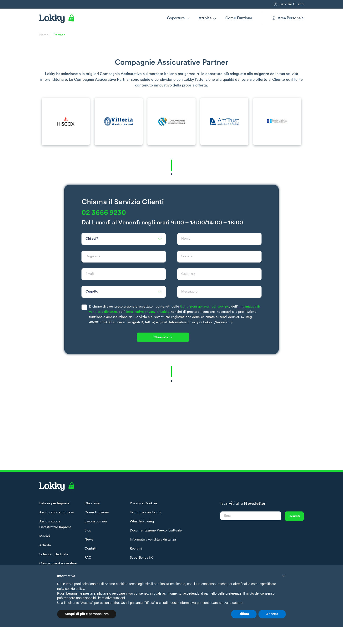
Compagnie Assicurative (58, 563)
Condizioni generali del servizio (204, 316)
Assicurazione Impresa (56, 512)
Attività (205, 18)
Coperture (176, 18)
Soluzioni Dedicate (53, 554)
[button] (283, 576)
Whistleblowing (142, 521)
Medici (44, 536)
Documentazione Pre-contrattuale (156, 530)
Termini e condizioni (145, 512)
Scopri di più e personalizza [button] (87, 614)
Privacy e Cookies (143, 503)
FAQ (88, 557)
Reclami (136, 548)
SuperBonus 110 (141, 557)
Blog (88, 530)
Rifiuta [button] (244, 614)
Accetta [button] (272, 614)
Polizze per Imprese (54, 503)
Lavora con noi (96, 521)
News (89, 539)
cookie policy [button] (74, 589)
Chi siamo (92, 503)
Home (43, 35)
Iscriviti (294, 516)
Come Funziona (238, 18)
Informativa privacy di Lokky (147, 321)
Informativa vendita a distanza (153, 539)
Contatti (91, 548)
